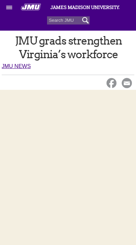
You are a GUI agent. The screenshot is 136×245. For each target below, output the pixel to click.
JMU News (16, 66)
